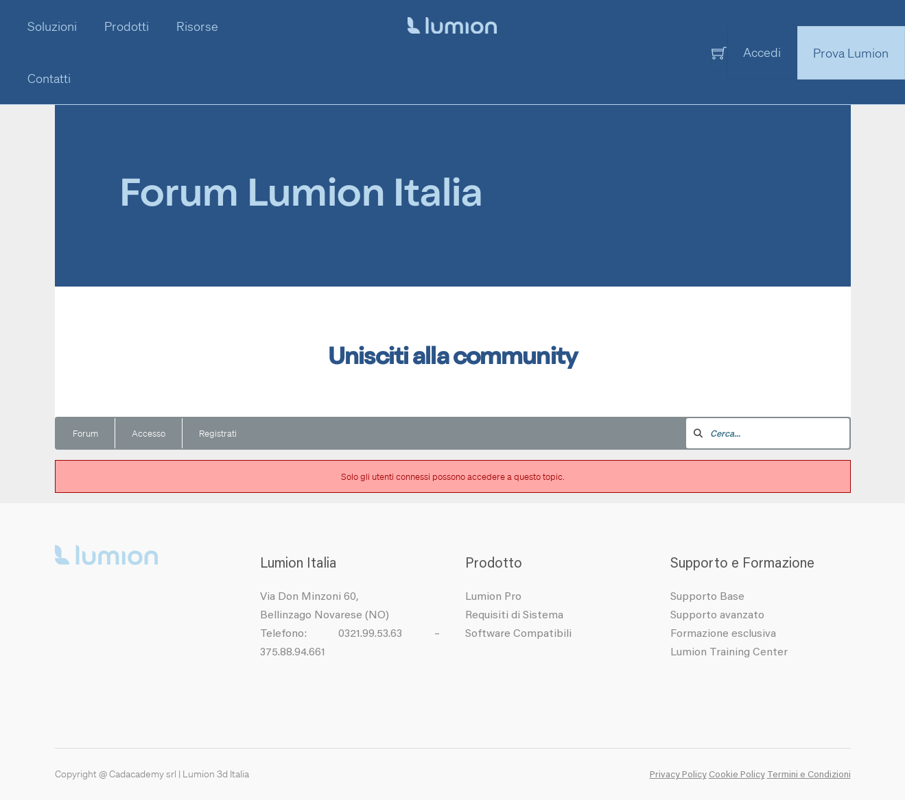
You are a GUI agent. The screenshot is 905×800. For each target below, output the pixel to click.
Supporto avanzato (717, 615)
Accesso (148, 433)
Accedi (762, 52)
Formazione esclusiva (723, 634)
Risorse (197, 26)
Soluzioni (52, 26)
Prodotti (126, 26)
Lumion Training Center (729, 652)
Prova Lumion (851, 52)
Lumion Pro (493, 597)
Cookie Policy (737, 775)
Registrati (218, 433)
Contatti (49, 78)
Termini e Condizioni (809, 775)
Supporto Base (707, 597)
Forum (85, 433)
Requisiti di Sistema (514, 615)
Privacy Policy (678, 775)
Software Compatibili (518, 634)
